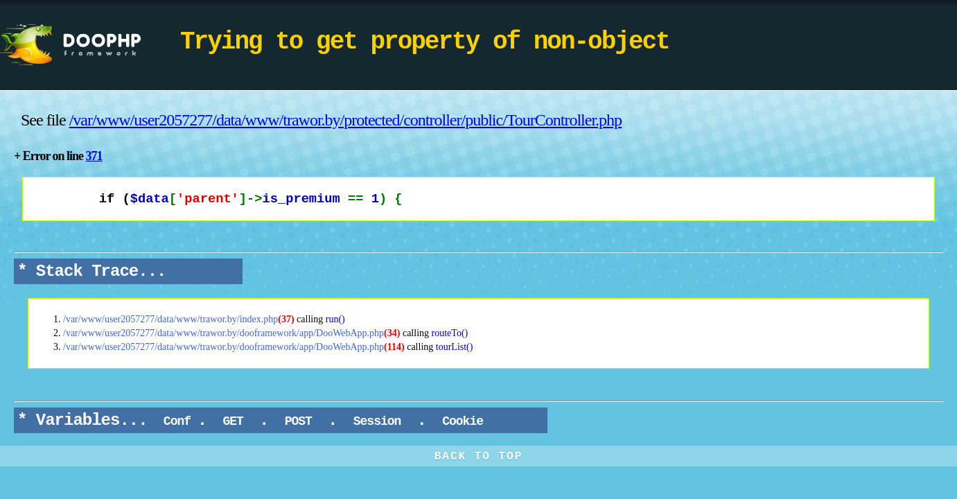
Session (376, 421)
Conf (177, 421)
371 (94, 156)
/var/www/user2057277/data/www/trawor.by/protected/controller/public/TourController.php (345, 120)
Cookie (462, 421)
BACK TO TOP (478, 456)
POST (298, 421)
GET (233, 421)
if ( (220, 199)
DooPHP (90, 45)
